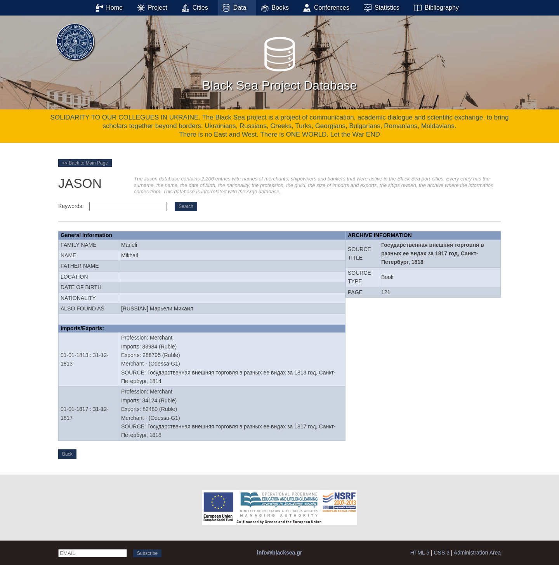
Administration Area (477, 552)
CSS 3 (441, 552)
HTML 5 (419, 552)
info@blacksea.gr (279, 552)
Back (67, 454)
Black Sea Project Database (279, 61)
